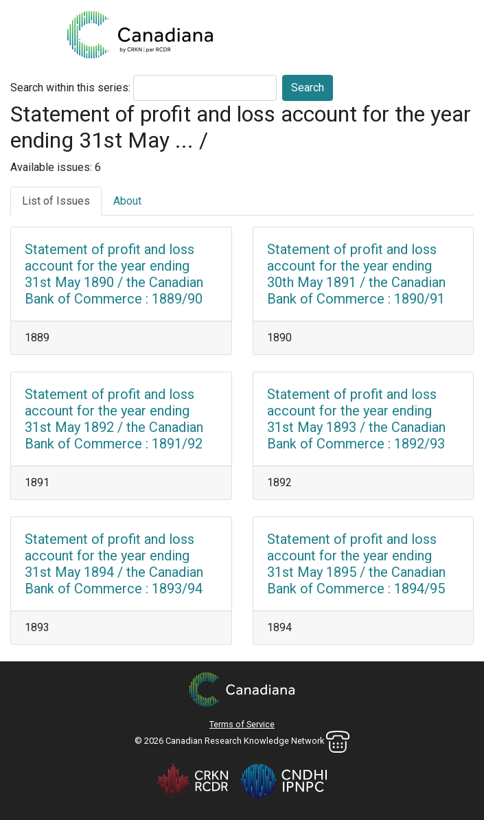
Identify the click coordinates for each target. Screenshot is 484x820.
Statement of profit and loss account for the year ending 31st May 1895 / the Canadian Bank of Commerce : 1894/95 (356, 564)
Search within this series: (70, 87)
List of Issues (56, 200)
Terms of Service (242, 724)
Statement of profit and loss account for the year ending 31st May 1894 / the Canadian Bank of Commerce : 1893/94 (114, 564)
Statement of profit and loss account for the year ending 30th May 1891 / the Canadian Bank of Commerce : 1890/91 (356, 274)
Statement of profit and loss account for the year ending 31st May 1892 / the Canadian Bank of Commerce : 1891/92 (114, 419)
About (127, 200)
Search (307, 87)
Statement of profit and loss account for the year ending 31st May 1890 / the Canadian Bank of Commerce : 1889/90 (114, 274)
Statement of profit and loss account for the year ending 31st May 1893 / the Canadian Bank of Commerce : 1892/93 (356, 419)
